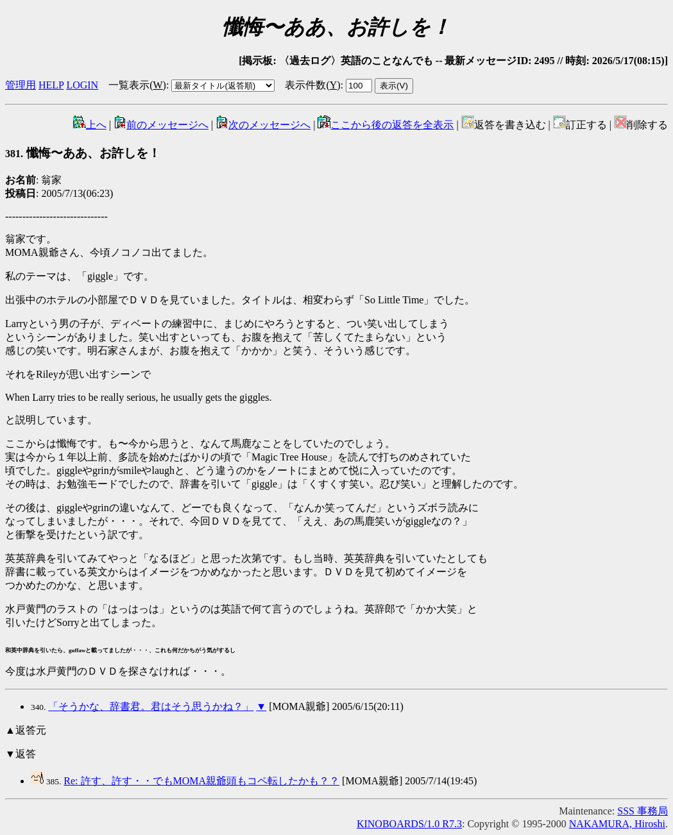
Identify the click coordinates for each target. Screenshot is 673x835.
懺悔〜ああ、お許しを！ (82, 153)
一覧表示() (137, 85)
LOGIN (82, 85)
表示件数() (312, 85)
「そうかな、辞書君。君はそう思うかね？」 (150, 706)
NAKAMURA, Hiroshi (617, 823)
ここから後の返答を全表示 (386, 124)
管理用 (20, 85)
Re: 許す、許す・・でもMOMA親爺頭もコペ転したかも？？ (201, 780)
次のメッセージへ (263, 124)
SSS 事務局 (642, 810)
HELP (51, 85)
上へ (89, 124)
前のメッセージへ (161, 124)
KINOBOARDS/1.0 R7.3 (409, 823)
